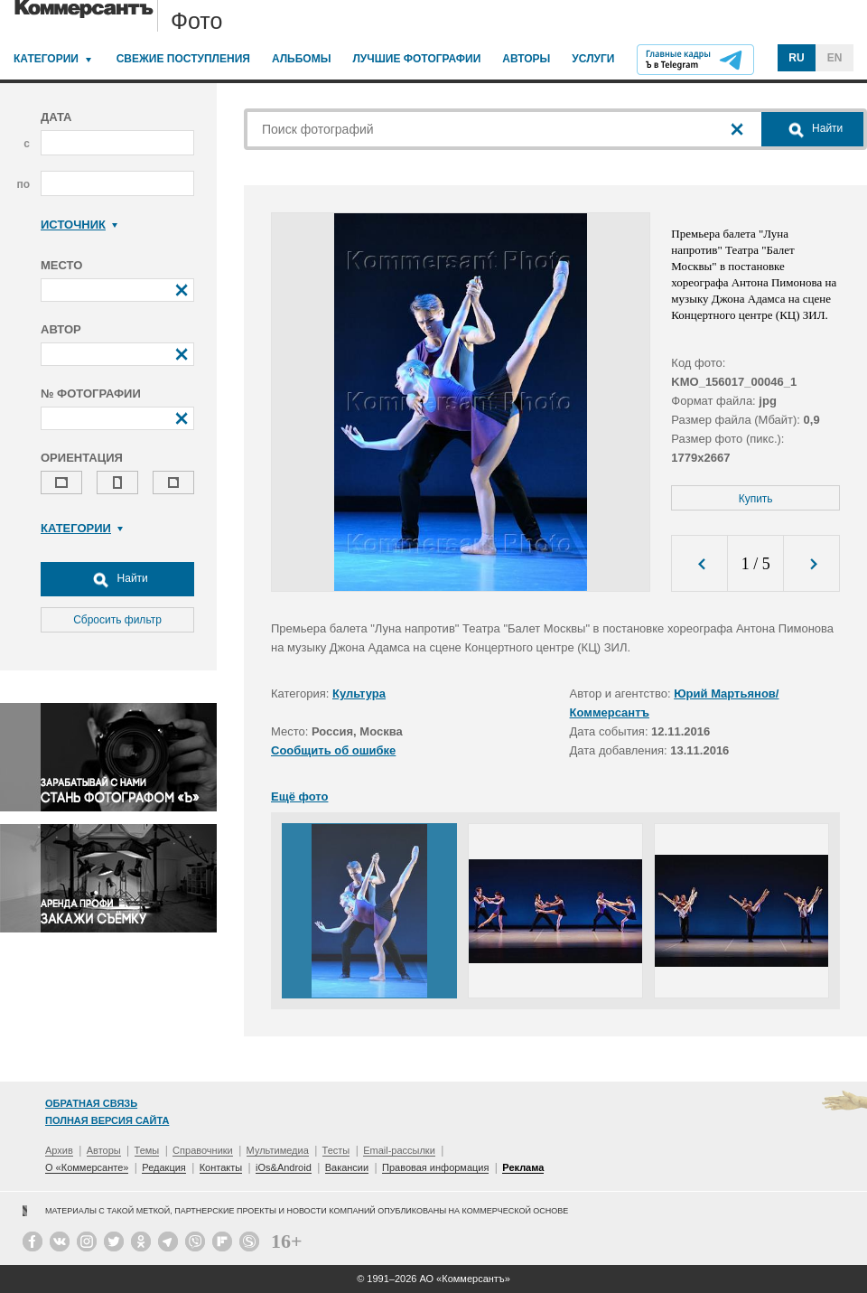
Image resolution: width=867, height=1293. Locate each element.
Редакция (163, 1167)
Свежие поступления (183, 58)
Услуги (593, 58)
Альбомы (301, 58)
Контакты (221, 1167)
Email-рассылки (399, 1150)
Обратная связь (91, 1103)
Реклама (523, 1167)
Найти (117, 579)
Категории (46, 58)
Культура (359, 693)
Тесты (336, 1150)
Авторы (526, 58)
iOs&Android (284, 1167)
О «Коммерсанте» (86, 1167)
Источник (79, 224)
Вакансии (347, 1167)
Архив (59, 1150)
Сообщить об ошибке (333, 750)
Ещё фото (299, 796)
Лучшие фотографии (416, 58)
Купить (756, 498)
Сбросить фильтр (117, 620)
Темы (147, 1150)
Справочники (202, 1150)
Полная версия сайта (107, 1120)
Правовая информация (435, 1167)
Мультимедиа (278, 1150)
